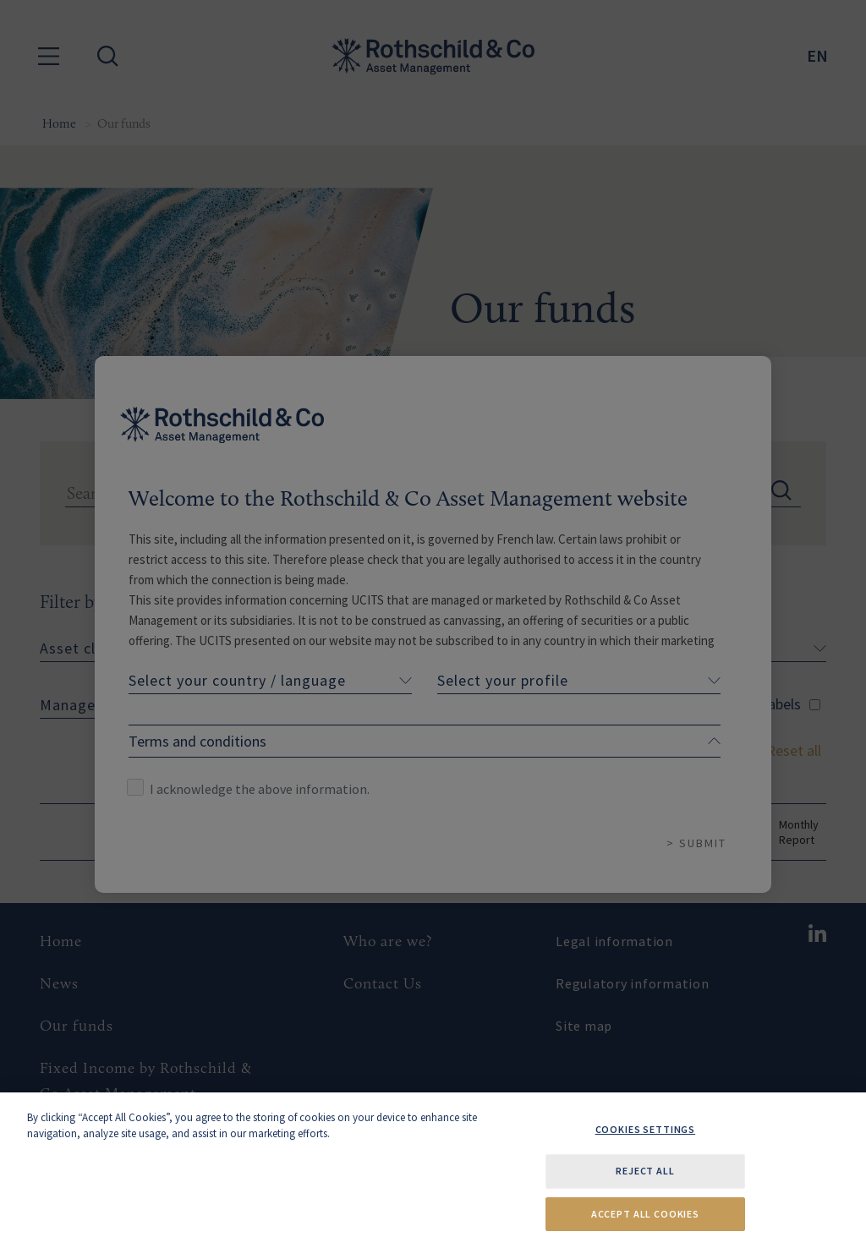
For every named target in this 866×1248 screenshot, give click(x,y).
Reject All (645, 1170)
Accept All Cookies (645, 1213)
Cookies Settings (645, 1129)
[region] (433, 1170)
